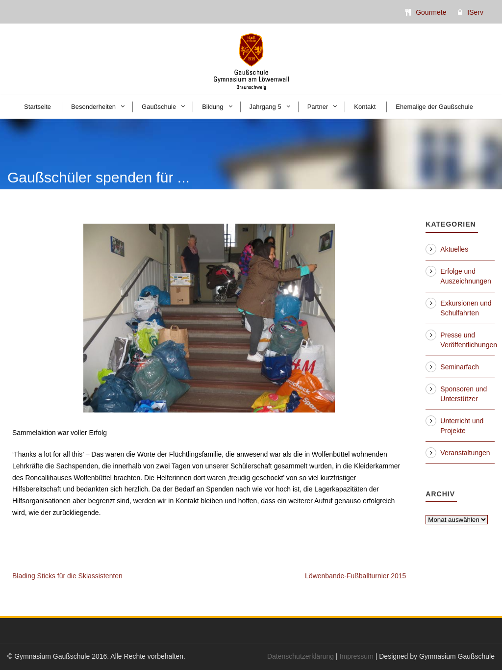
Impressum (357, 656)
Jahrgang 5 (265, 106)
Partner (317, 106)
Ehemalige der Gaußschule (434, 106)
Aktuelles (454, 249)
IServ (475, 12)
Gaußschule (159, 106)
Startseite (37, 106)
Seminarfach (459, 367)
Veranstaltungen (465, 453)
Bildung (212, 106)
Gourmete (431, 12)
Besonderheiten (93, 106)
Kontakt (365, 106)
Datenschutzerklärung (300, 656)
